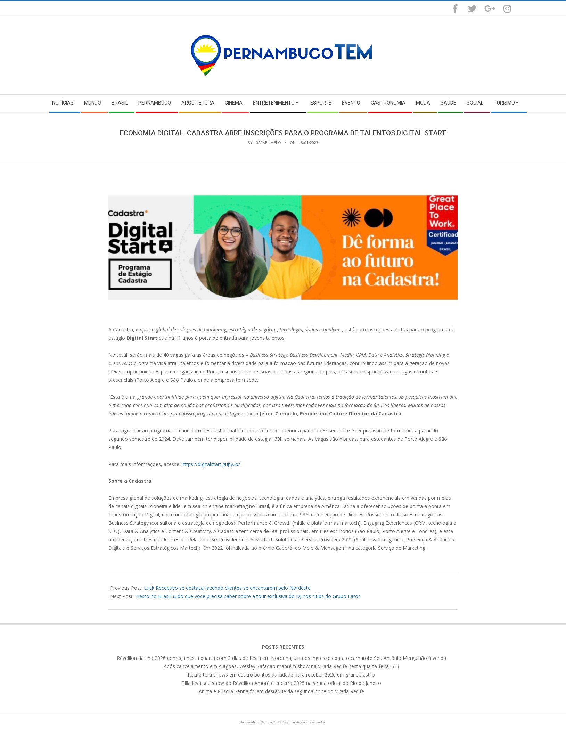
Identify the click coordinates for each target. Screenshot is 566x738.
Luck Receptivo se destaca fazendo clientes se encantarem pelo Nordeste (227, 587)
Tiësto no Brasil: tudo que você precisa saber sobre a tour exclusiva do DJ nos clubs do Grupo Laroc (248, 596)
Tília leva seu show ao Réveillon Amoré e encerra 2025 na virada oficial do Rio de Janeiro (281, 683)
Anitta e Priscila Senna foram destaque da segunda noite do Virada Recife (281, 691)
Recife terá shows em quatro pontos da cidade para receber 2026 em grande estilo (281, 674)
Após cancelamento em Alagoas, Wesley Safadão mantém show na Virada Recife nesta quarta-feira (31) (281, 666)
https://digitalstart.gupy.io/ (211, 464)
